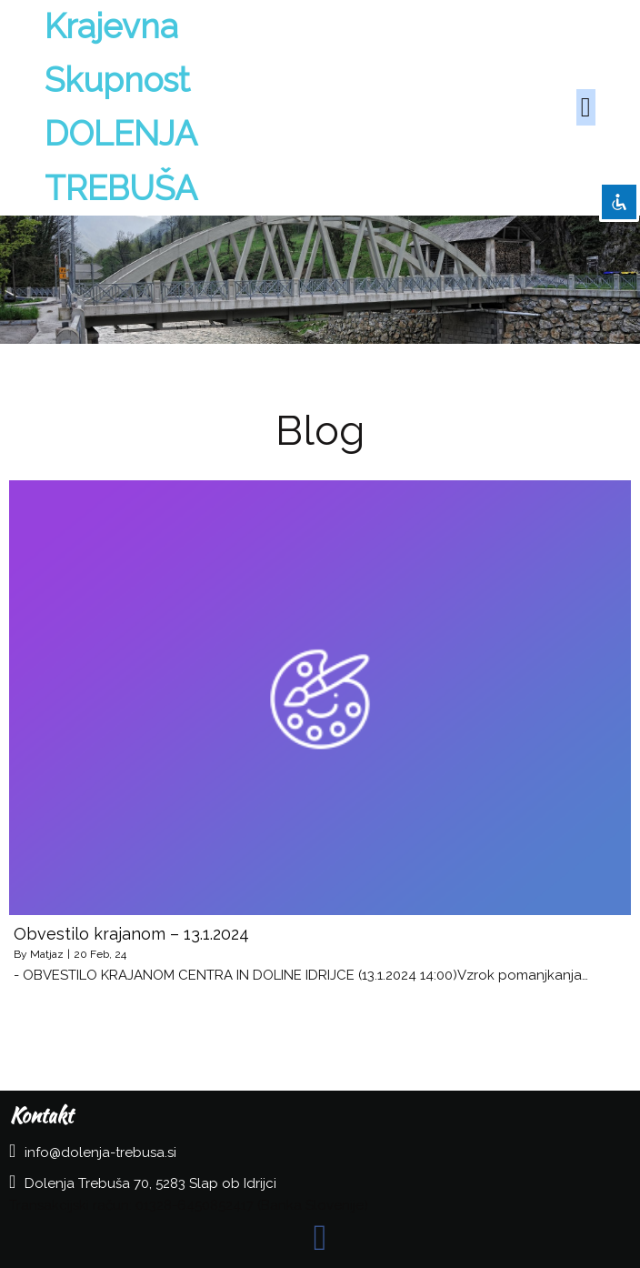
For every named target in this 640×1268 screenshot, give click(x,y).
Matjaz (47, 954)
